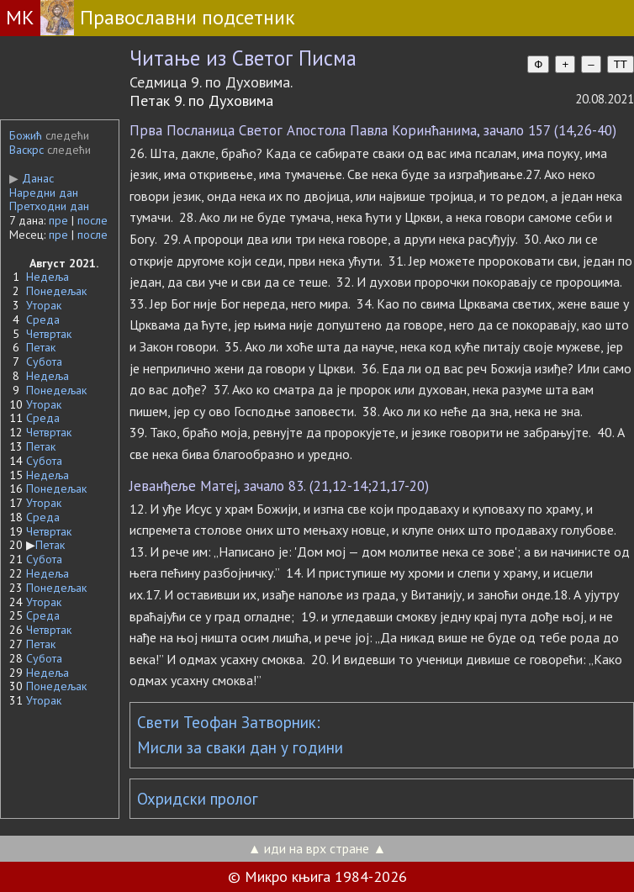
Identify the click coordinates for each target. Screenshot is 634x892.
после (92, 220)
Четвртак (48, 333)
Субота (44, 361)
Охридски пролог (197, 799)
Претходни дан (49, 206)
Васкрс (26, 149)
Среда (43, 319)
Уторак (43, 305)
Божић (25, 135)
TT (620, 64)
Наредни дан (43, 192)
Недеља (47, 276)
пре (58, 220)
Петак (40, 347)
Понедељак (56, 290)
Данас (31, 178)
